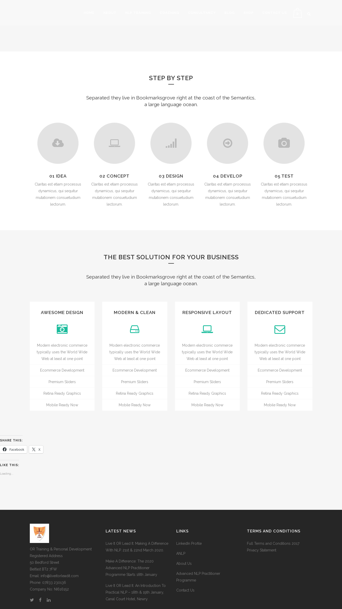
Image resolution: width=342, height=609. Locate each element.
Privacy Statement (261, 550)
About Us (184, 563)
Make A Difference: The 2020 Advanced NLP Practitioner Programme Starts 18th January (131, 568)
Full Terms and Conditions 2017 (273, 543)
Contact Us (185, 590)
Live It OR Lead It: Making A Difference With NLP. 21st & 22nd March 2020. (137, 546)
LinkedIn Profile (189, 543)
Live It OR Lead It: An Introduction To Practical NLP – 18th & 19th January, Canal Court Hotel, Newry (136, 592)
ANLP (180, 553)
